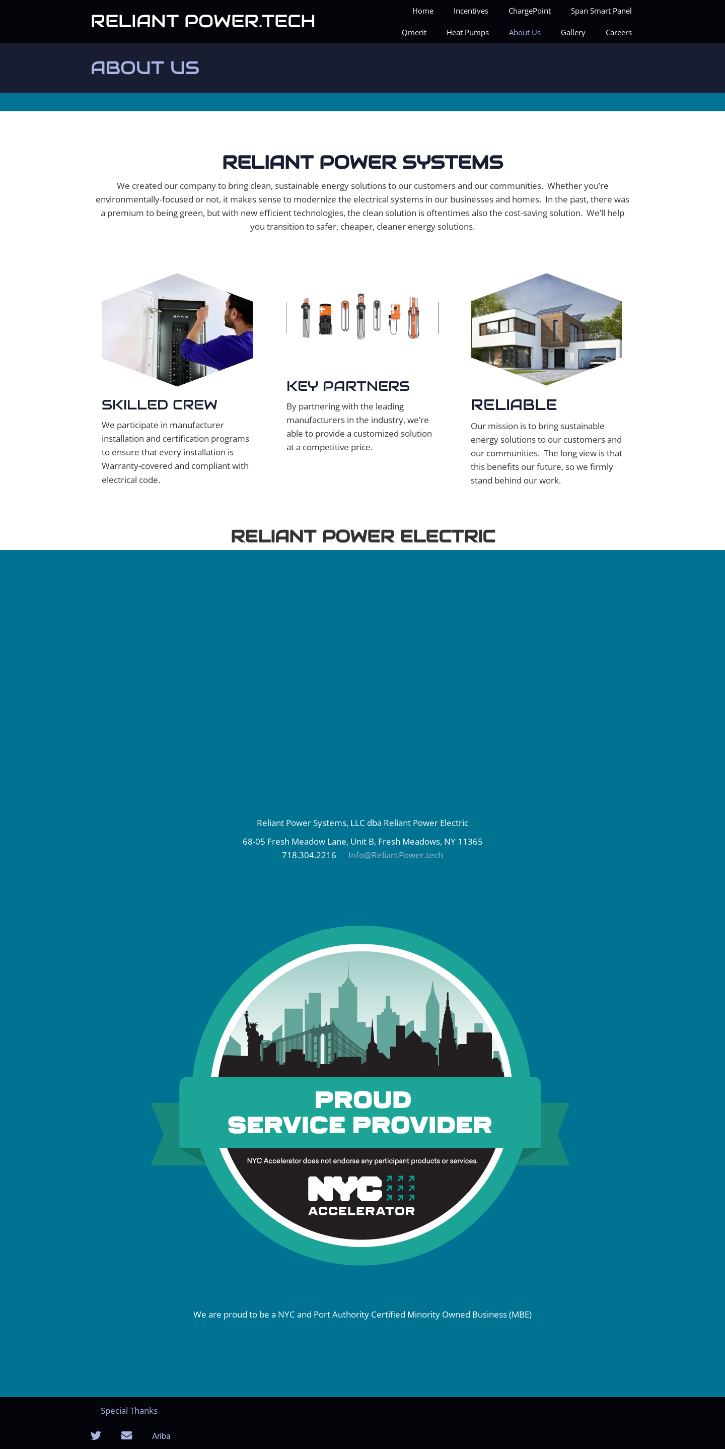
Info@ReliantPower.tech (395, 855)
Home (422, 11)
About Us (525, 32)
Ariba (161, 1436)
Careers (619, 32)
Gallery (573, 32)
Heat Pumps (468, 32)
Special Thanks (129, 1410)
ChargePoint (530, 11)
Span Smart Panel (601, 11)
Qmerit (414, 32)
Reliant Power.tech (203, 21)
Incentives (471, 11)
